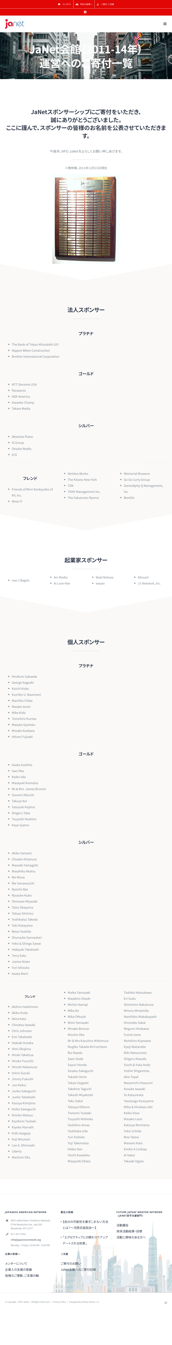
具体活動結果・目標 (129, 1231)
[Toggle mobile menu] (165, 24)
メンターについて (16, 1263)
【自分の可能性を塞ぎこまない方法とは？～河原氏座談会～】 (85, 1224)
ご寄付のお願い (71, 1263)
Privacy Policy (59, 1301)
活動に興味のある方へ (131, 1237)
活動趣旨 (122, 1225)
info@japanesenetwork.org (26, 1239)
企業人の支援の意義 (18, 1269)
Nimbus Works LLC (90, 1301)
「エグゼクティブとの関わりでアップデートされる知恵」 (85, 1240)
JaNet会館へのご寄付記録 (78, 1269)
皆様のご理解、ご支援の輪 (22, 1275)
